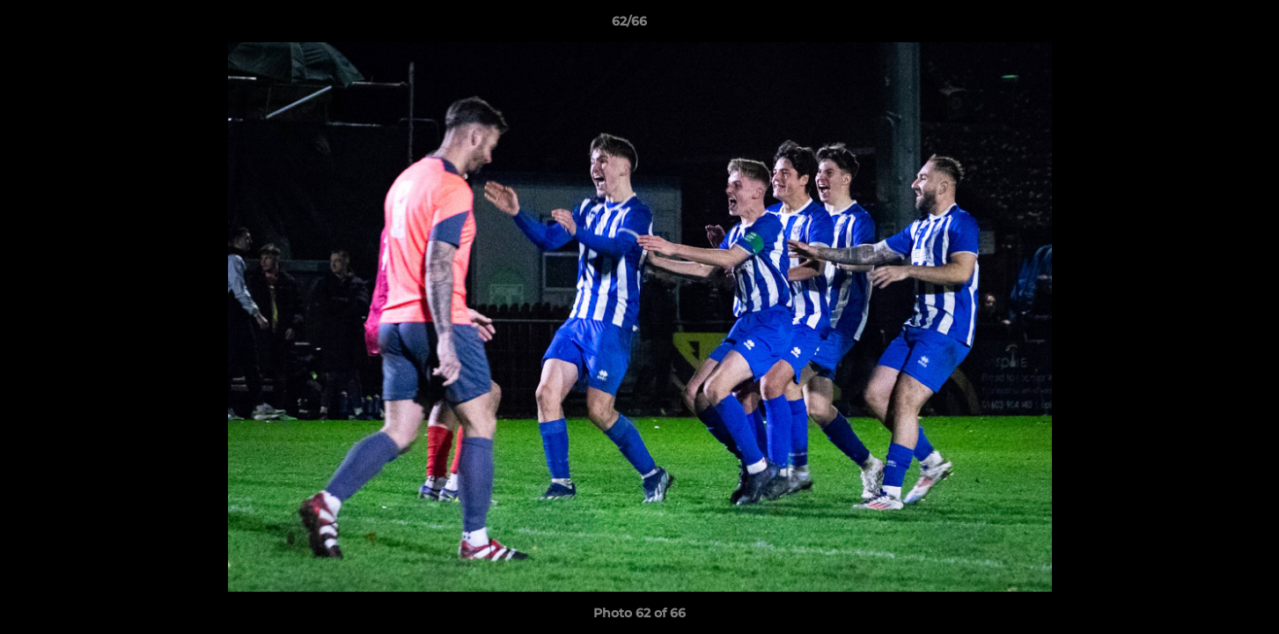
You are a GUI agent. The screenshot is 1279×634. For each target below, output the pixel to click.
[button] (1205, 25)
